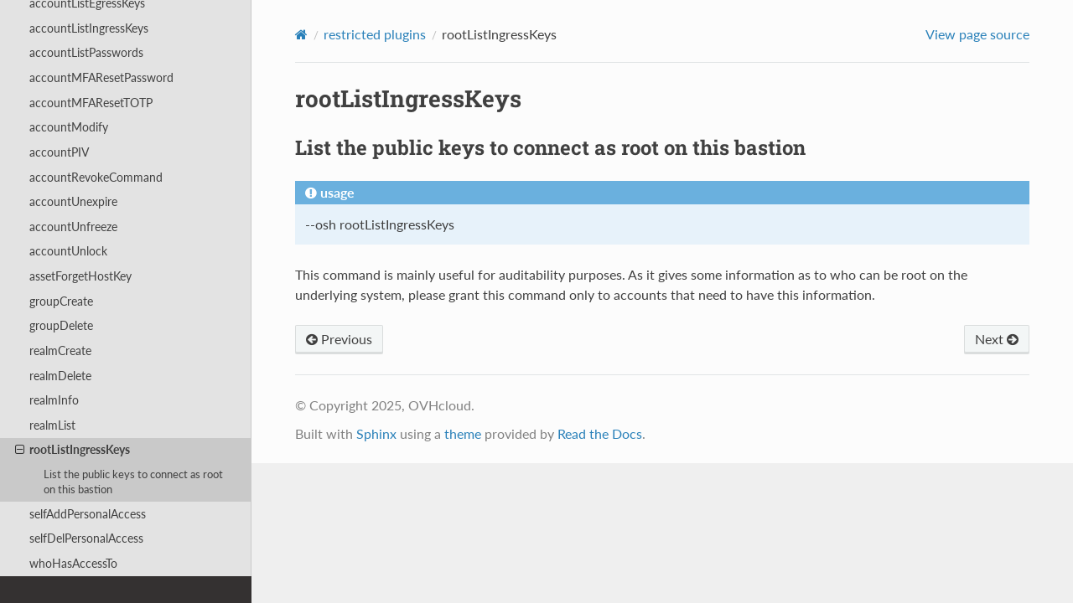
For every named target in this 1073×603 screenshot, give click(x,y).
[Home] (301, 34)
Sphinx (376, 433)
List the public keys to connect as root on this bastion (133, 481)
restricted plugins (375, 34)
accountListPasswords (86, 52)
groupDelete (61, 325)
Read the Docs (599, 433)
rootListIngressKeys (72, 449)
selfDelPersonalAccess (86, 538)
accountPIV (59, 152)
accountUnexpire (73, 201)
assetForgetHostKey (80, 276)
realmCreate (60, 350)
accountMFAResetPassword (101, 77)
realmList (52, 425)
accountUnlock (68, 251)
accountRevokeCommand (96, 177)
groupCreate (61, 301)
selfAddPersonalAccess (87, 514)
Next (997, 339)
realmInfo (54, 400)
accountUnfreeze (73, 226)
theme (462, 433)
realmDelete (60, 375)
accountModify (68, 127)
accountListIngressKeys (88, 28)
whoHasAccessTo (73, 563)
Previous (339, 339)
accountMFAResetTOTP (91, 102)
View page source (977, 34)
